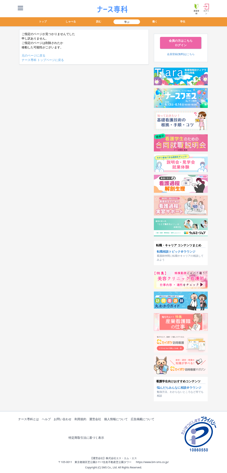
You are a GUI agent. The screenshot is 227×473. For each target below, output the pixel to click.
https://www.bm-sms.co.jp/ (152, 462)
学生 (182, 21)
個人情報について (116, 419)
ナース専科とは (29, 419)
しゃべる (71, 21)
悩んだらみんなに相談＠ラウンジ (179, 388)
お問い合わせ (63, 419)
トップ (43, 21)
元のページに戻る (33, 55)
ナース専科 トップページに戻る (43, 60)
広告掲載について (143, 419)
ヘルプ (47, 419)
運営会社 (96, 419)
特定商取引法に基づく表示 (87, 438)
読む (98, 21)
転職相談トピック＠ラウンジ (176, 251)
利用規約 (81, 419)
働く (154, 21)
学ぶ (126, 22)
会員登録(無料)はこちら (181, 54)
